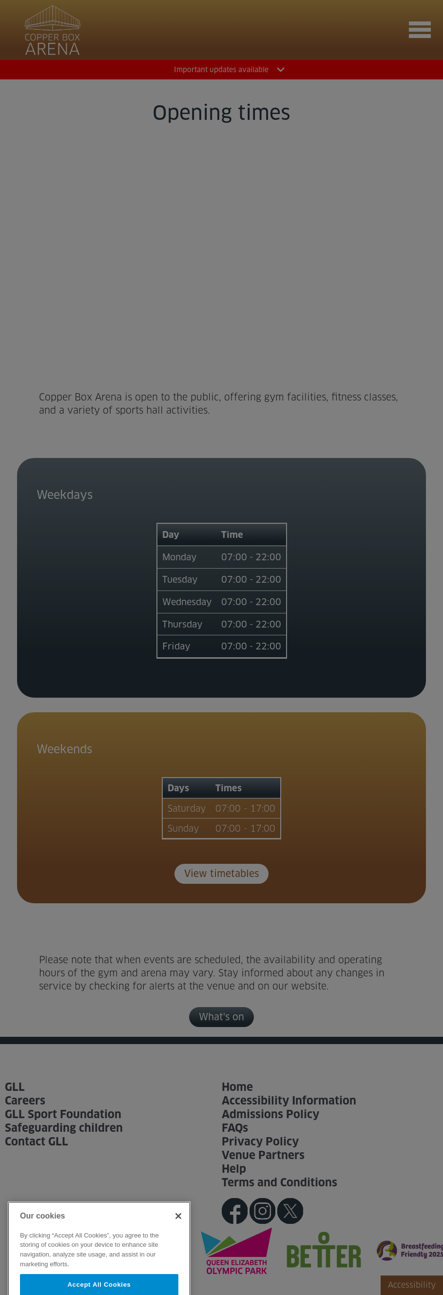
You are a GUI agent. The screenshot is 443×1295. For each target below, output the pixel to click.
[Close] (178, 1228)
